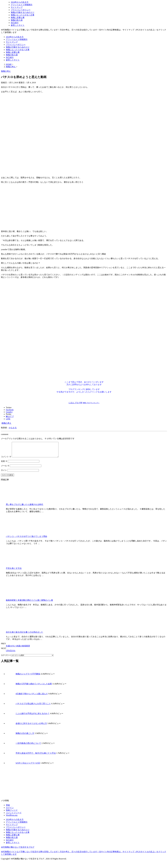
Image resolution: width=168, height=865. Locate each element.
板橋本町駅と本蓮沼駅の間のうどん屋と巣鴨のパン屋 (29, 603)
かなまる (13, 428)
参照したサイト (18, 25)
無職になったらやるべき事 (22, 15)
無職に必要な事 (18, 18)
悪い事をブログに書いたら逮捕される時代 (24, 507)
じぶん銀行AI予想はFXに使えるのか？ (33, 716)
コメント (6, 460)
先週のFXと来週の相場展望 (18, 649)
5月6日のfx (10, 654)
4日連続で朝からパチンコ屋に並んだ (32, 697)
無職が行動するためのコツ (22, 12)
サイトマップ (17, 7)
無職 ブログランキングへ (91, 403)
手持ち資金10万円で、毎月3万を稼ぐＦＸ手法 (36, 756)
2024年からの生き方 (19, 2)
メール (5, 469)
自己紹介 (15, 23)
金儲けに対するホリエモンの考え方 (31, 726)
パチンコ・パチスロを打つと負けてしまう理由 (26, 539)
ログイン (10, 811)
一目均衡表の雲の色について (28, 746)
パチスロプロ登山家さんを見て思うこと (33, 706)
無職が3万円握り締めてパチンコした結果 (34, 687)
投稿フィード (12, 813)
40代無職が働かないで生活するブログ (17, 850)
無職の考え (6, 423)
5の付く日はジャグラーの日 (28, 766)
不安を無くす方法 (14, 571)
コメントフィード (14, 816)
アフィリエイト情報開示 (21, 5)
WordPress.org (11, 818)
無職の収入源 (17, 20)
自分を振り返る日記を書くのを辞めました (24, 635)
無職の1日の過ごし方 (25, 736)
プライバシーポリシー (20, 10)
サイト (4, 473)
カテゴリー (6, 658)
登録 (8, 808)
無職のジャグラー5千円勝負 (28, 677)
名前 (4, 464)
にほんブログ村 (75, 403)
